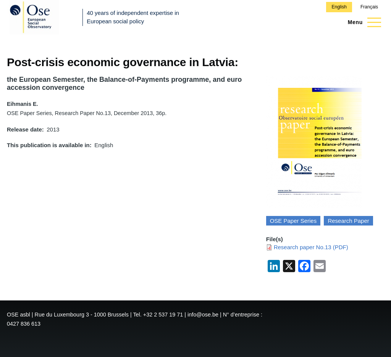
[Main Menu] (362, 22)
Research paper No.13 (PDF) (311, 247)
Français (369, 7)
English (338, 7)
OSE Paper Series (293, 220)
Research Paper (348, 220)
